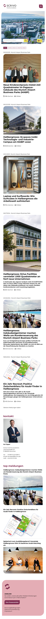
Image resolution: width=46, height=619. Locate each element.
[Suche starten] (26, 40)
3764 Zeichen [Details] (9, 205)
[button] (39, 40)
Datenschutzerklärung (12, 609)
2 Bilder (18, 96)
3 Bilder (18, 205)
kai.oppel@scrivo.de (14, 456)
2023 (19, 48)
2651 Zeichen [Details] (9, 290)
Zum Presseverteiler (12, 602)
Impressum (8, 611)
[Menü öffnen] (41, 6)
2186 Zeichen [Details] (9, 96)
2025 (9, 48)
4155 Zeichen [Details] (9, 401)
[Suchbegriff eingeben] (15, 40)
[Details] (22, 69)
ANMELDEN (8, 594)
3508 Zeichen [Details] (9, 146)
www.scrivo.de (12, 458)
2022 (24, 48)
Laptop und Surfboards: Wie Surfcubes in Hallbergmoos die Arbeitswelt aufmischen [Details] (20, 198)
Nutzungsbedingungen (12, 607)
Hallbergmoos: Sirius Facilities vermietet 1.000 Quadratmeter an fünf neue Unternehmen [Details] (21, 276)
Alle (5, 48)
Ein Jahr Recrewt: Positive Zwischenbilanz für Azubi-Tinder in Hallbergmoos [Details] (22, 386)
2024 (14, 48)
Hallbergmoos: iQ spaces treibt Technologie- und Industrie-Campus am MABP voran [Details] (20, 139)
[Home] (9, 6)
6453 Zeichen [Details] (9, 349)
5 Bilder (18, 146)
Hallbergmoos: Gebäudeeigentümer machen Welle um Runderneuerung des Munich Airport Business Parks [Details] (20, 334)
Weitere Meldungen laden (12, 407)
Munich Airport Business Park (20, 52)
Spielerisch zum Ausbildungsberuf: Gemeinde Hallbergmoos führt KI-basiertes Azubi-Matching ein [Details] (22, 543)
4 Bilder (18, 290)
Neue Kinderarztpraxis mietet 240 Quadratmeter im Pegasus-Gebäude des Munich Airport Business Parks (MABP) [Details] (22, 89)
